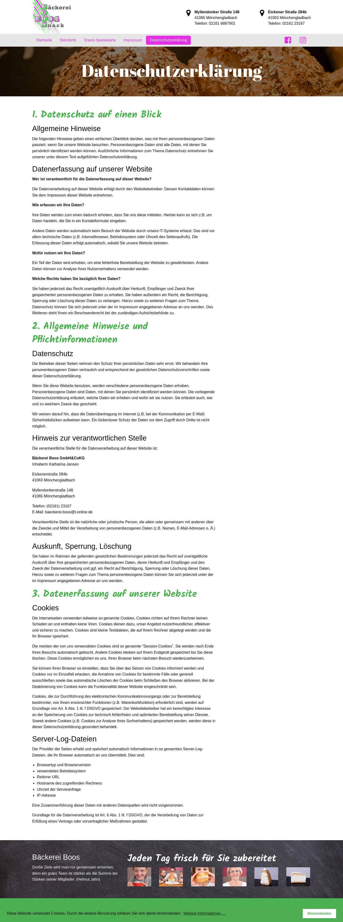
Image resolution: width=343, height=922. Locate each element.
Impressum (132, 40)
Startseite (44, 40)
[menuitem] (44, 40)
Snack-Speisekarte (100, 40)
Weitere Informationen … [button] (204, 913)
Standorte (68, 40)
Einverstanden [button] (319, 913)
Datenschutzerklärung (168, 40)
